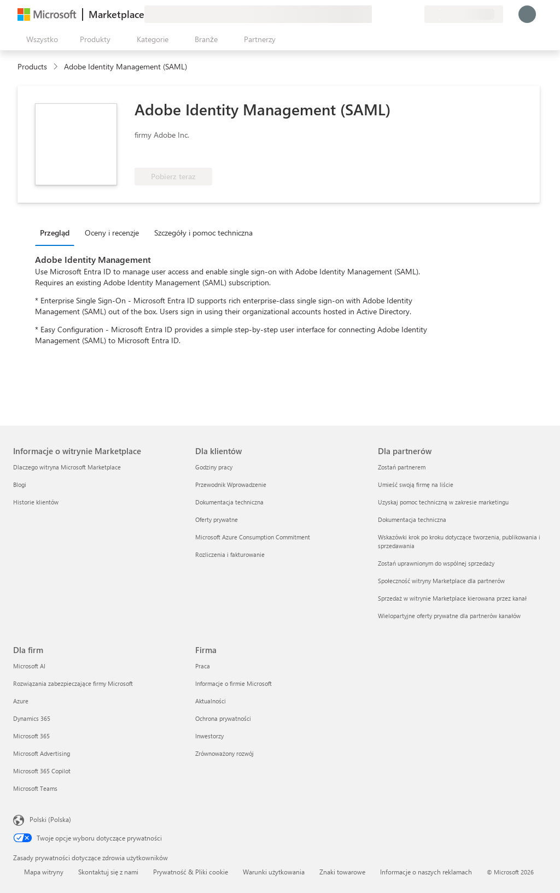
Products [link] (32, 66)
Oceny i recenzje (112, 232)
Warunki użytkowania (274, 871)
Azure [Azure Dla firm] (20, 701)
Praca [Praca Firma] (202, 666)
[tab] (57, 232)
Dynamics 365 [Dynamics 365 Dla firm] (31, 718)
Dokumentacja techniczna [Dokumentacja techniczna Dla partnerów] (412, 519)
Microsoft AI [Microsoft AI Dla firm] (29, 666)
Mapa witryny (43, 871)
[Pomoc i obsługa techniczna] (389, 14)
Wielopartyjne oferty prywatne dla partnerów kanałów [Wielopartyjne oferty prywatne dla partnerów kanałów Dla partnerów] (449, 616)
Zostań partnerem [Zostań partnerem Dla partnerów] (401, 467)
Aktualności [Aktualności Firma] (210, 701)
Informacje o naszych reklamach (426, 871)
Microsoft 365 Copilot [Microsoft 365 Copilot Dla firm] (42, 771)
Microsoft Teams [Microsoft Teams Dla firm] (35, 788)
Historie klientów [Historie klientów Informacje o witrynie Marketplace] (36, 502)
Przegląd (54, 232)
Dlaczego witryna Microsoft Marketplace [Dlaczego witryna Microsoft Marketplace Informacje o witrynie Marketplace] (67, 467)
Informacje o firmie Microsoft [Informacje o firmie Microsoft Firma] (233, 683)
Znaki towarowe (342, 871)
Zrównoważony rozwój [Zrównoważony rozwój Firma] (224, 753)
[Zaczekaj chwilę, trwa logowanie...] (527, 14)
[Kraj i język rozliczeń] (463, 14)
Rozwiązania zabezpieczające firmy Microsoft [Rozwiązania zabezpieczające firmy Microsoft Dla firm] (73, 683)
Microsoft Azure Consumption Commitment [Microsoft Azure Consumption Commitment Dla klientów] (252, 537)
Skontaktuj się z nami (108, 871)
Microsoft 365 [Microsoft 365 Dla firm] (31, 736)
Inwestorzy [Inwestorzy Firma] (209, 736)
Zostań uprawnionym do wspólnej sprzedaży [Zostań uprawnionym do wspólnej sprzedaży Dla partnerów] (436, 563)
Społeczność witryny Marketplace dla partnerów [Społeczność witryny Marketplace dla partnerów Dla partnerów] (441, 581)
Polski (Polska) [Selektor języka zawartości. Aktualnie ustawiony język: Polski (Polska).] (50, 819)
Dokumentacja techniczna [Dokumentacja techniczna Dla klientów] (229, 502)
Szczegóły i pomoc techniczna (203, 232)
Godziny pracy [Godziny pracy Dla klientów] (213, 467)
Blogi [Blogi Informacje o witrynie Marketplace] (19, 484)
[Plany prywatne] (415, 14)
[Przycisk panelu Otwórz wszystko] (40, 39)
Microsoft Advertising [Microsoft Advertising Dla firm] (41, 753)
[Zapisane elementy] (402, 14)
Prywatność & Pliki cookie (190, 871)
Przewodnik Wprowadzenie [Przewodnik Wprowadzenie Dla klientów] (230, 484)
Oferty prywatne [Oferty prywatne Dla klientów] (216, 519)
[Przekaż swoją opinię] (376, 14)
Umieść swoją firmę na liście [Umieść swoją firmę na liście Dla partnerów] (415, 484)
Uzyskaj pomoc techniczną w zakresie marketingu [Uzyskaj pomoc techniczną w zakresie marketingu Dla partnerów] (443, 502)
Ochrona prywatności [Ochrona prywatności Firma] (223, 718)
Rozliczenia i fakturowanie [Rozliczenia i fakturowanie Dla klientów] (230, 554)
